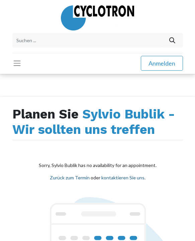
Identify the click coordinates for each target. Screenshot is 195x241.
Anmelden (162, 63)
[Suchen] (172, 40)
